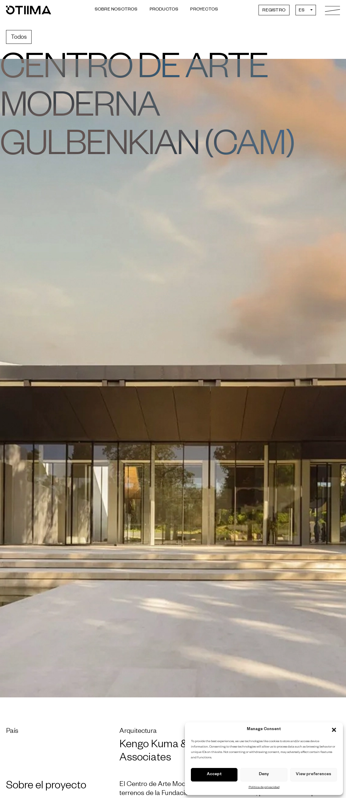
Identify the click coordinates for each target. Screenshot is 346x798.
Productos (164, 10)
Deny (264, 774)
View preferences (313, 774)
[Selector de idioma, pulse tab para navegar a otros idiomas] (305, 10)
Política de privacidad (264, 787)
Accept (214, 774)
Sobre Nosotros (116, 10)
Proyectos (204, 10)
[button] (334, 730)
